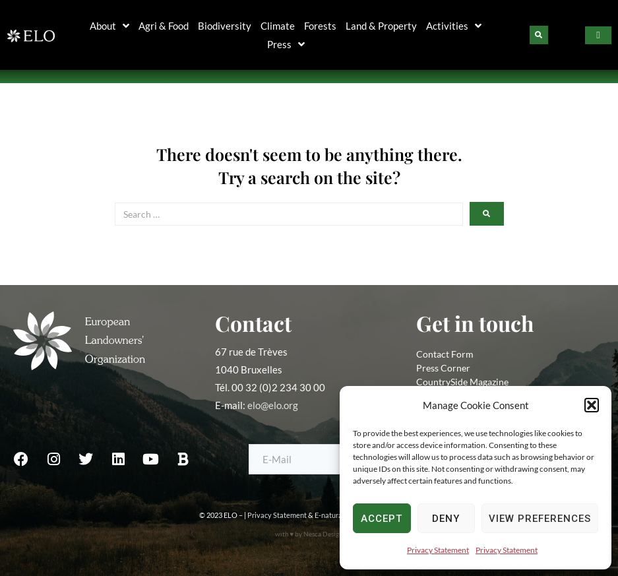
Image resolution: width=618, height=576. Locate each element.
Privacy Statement (438, 550)
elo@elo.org (272, 405)
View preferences (540, 519)
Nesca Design (323, 534)
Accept (381, 519)
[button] (591, 405)
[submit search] (487, 214)
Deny (446, 519)
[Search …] (289, 214)
